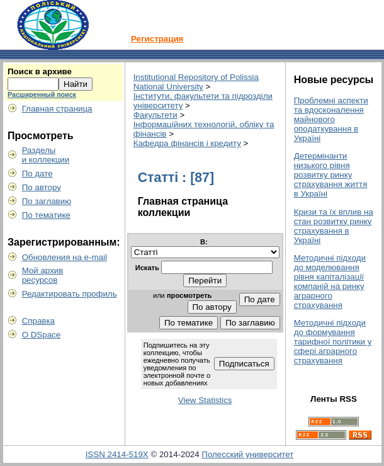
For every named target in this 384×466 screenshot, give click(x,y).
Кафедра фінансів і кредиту (187, 143)
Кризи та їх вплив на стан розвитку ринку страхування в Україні (333, 226)
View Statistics (205, 400)
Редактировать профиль (69, 293)
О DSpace (41, 334)
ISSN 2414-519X (117, 454)
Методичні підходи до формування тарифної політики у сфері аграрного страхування (333, 341)
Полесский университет (247, 454)
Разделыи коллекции (46, 154)
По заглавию (47, 201)
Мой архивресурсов (43, 275)
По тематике (46, 215)
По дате (37, 173)
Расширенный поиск (42, 94)
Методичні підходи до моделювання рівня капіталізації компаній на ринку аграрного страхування (330, 281)
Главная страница (57, 108)
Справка (38, 321)
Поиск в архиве (40, 71)
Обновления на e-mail (64, 257)
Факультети (155, 115)
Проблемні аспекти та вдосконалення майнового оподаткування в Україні (331, 119)
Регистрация (157, 38)
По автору (41, 187)
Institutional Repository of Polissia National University (196, 81)
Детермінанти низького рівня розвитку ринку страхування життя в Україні (331, 174)
